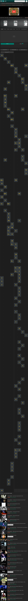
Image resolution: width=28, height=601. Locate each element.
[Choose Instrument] (19, 29)
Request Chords (10, 524)
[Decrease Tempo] (1, 17)
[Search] (24, 1)
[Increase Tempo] (7, 17)
